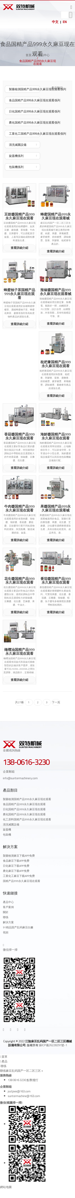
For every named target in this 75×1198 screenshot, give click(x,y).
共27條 (19, 702)
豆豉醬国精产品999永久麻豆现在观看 (19, 216)
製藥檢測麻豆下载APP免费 (19, 855)
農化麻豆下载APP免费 (16, 870)
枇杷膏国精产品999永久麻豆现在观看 (55, 364)
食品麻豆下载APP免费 (16, 860)
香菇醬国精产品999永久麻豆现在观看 (19, 436)
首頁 (28, 55)
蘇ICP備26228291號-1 (53, 1045)
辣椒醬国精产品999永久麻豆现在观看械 (55, 292)
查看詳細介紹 (19, 248)
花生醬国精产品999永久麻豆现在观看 (19, 581)
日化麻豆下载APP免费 (16, 865)
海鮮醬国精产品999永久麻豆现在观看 (55, 436)
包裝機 (7, 834)
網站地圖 (6, 1187)
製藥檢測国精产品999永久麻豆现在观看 (27, 799)
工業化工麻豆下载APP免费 (19, 875)
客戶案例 (8, 907)
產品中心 (44, 55)
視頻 (5, 932)
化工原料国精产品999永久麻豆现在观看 (27, 819)
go (70, 15)
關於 (5, 912)
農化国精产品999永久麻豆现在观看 (24, 814)
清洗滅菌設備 (11, 824)
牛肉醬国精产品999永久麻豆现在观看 (19, 508)
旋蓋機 (7, 829)
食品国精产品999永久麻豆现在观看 (24, 804)
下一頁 (56, 702)
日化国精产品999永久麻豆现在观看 (24, 809)
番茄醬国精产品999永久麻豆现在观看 (55, 581)
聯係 (5, 917)
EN (65, 22)
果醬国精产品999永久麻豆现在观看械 (55, 508)
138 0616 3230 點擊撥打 (23, 1080)
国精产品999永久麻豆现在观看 (21, 880)
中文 (55, 22)
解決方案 (8, 922)
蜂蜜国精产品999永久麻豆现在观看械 (55, 216)
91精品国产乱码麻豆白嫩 (18, 927)
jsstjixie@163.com (19, 1091)
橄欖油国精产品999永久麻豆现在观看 (19, 652)
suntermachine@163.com (24, 1096)
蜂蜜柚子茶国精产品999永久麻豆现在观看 (19, 294)
